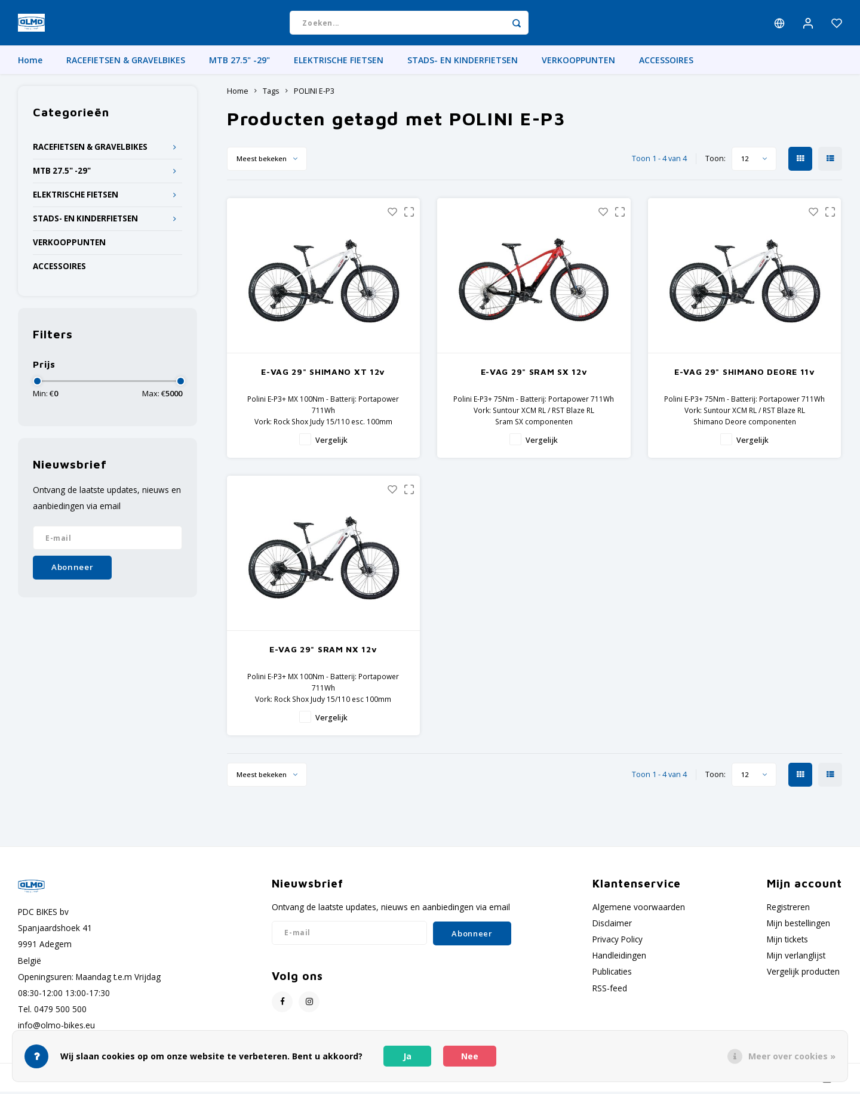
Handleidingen (619, 957)
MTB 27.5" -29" (239, 62)
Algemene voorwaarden (638, 908)
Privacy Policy (617, 941)
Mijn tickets (787, 941)
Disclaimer (612, 925)
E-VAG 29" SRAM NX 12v (323, 651)
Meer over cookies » (792, 1056)
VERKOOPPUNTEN (578, 62)
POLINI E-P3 (314, 93)
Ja (407, 1056)
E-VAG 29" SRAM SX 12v (534, 374)
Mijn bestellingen (798, 925)
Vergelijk (331, 442)
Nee (469, 1056)
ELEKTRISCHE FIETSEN (338, 62)
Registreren (788, 908)
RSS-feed (609, 990)
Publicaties (612, 973)
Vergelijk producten (803, 973)
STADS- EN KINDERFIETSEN (462, 62)
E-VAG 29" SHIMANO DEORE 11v (744, 374)
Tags (271, 93)
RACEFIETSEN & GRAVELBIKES (125, 62)
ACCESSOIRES (666, 62)
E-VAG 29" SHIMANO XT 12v (323, 374)
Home (30, 62)
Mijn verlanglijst (796, 957)
